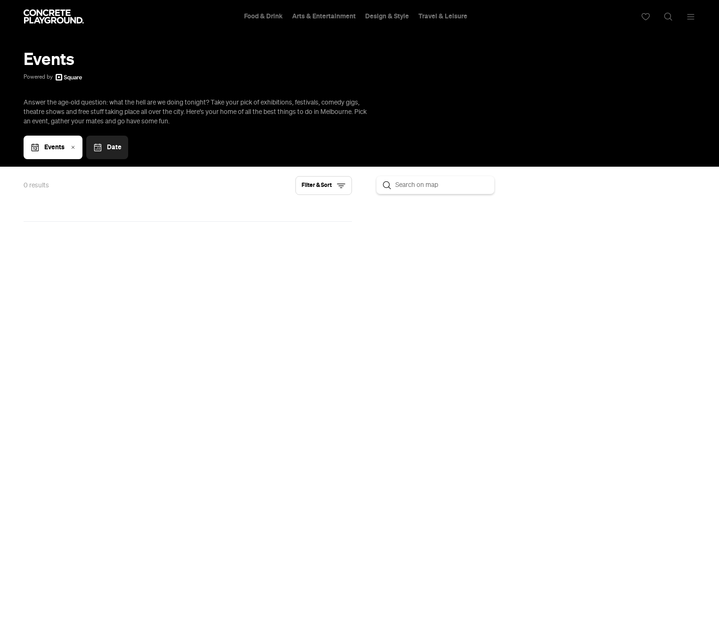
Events (54, 147)
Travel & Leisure (442, 16)
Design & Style (387, 16)
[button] (323, 185)
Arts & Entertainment (324, 16)
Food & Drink (263, 16)
